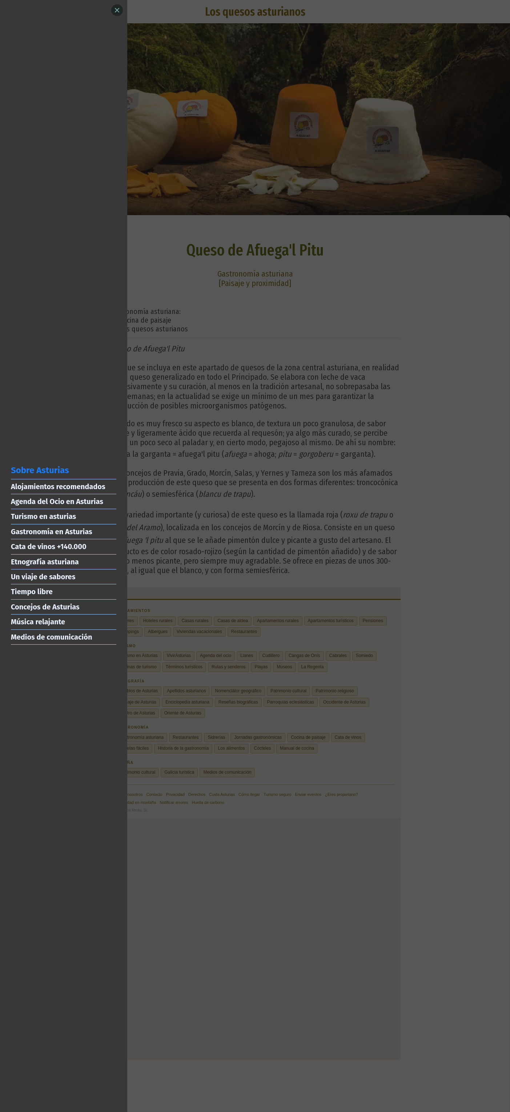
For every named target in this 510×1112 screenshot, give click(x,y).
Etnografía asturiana (45, 561)
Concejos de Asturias (45, 607)
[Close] (117, 10)
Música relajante (38, 621)
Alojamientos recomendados (58, 486)
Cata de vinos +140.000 (49, 546)
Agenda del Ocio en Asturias (57, 501)
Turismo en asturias (43, 516)
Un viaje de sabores (43, 576)
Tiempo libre (32, 591)
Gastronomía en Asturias (51, 531)
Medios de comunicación (51, 637)
